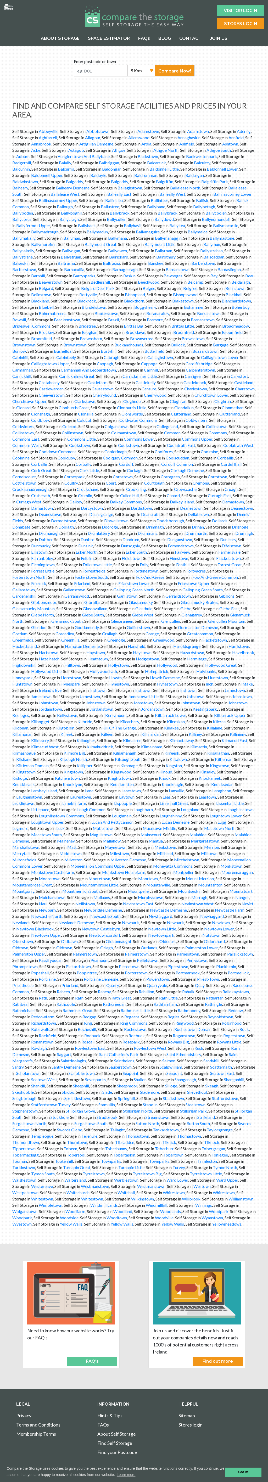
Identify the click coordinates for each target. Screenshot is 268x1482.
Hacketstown (214, 639)
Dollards (219, 520)
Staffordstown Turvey (50, 1104)
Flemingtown (43, 564)
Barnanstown (177, 269)
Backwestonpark (201, 156)
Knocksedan (222, 784)
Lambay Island (44, 790)
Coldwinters (197, 420)
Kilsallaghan (218, 752)
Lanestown (131, 790)
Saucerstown (120, 1066)
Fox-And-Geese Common (215, 577)
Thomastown (137, 1135)
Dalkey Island (182, 501)
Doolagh (66, 526)
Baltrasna (66, 263)
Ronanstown (42, 1041)
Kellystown (67, 715)
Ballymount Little (159, 244)
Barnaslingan (229, 269)
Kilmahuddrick (100, 746)
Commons (218, 432)
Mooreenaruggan (237, 872)
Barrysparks (84, 275)
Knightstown (119, 778)
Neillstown (85, 903)
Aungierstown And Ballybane (84, 156)
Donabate (21, 526)
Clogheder (132, 401)
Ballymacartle (225, 225)
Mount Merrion (200, 878)
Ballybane (156, 206)
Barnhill (38, 275)
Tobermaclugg (25, 1154)
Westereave (42, 1186)
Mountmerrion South (81, 891)
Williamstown (240, 1198)
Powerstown (157, 978)
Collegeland (167, 426)
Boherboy (240, 307)
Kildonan (20, 727)
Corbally (83, 464)
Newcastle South (105, 916)
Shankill (38, 1085)
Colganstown (117, 426)
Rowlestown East (90, 1048)
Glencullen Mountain (226, 621)
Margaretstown (205, 840)
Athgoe (118, 150)
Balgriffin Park (214, 181)
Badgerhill (21, 162)
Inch (209, 683)
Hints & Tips (109, 1415)
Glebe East (229, 608)
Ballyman (71, 237)
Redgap (89, 1016)
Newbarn (47, 909)
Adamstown (148, 131)
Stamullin (106, 1104)
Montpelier (183, 872)
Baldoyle (98, 175)
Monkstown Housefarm (123, 872)
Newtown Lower (219, 928)
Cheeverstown (52, 394)
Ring (88, 1022)
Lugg (221, 821)
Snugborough (24, 1098)
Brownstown (193, 338)
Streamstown (157, 1117)
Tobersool (76, 1154)
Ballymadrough (45, 231)
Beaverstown (51, 281)
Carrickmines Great (76, 376)
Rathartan (215, 997)
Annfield (236, 137)
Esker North (87, 551)
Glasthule (143, 608)
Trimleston (207, 1161)
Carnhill (151, 369)
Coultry (71, 482)
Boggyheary (145, 307)
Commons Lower (139, 438)
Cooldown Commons (57, 451)
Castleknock (194, 382)
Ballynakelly (23, 250)
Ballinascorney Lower (232, 194)
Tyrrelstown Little (206, 1173)
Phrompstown (25, 966)
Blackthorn (134, 300)
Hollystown (118, 665)
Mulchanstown (52, 897)
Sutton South (198, 1123)
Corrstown (217, 476)
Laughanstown (29, 796)
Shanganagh (185, 1079)
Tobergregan (213, 1148)
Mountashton (210, 884)
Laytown (127, 796)
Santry (18, 1066)
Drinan (198, 526)
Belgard (46, 288)
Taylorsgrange (220, 1129)
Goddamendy (87, 627)
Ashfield (186, 143)
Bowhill (19, 319)
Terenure (89, 1135)
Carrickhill (21, 376)
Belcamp (195, 281)
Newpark (130, 922)
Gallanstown (23, 589)
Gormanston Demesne (198, 627)
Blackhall (234, 294)
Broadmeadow (235, 325)
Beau (249, 275)
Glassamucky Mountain (33, 608)
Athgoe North (165, 150)
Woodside (69, 1217)
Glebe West (142, 614)
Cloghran (178, 401)
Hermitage (197, 658)
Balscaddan (213, 256)
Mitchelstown (186, 859)
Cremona (201, 482)
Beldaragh (240, 281)
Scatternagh (221, 1066)
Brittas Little (182, 325)
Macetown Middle (159, 828)
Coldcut (84, 420)
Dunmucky (40, 545)
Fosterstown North (29, 577)
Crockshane (87, 489)
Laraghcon (221, 790)
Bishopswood (185, 294)
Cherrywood (155, 394)
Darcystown (92, 508)
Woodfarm (75, 1211)
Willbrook (191, 1198)
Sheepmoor (127, 1085)
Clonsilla (85, 413)
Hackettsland (24, 646)
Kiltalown (178, 759)
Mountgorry (23, 891)
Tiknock (211, 1142)
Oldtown (20, 947)
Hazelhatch (49, 658)
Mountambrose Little (99, 884)
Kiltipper (84, 765)
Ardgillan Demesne (96, 143)
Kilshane (23, 759)
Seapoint (130, 1073)
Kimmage (129, 765)
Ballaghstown (130, 187)
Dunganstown (179, 539)
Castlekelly (145, 382)
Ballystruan (71, 256)
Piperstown (178, 966)
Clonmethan (232, 407)
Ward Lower (177, 1179)
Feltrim (87, 558)
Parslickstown (240, 953)
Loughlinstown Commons (61, 815)
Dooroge (110, 526)
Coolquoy (66, 457)
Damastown (233, 501)
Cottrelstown (24, 482)
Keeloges (20, 715)
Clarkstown (84, 401)
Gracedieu (64, 633)
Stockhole (60, 1117)
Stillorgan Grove (80, 1110)
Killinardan (151, 734)
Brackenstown (67, 319)
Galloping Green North (133, 589)
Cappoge (149, 363)
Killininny (238, 734)
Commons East (25, 438)
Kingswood (121, 771)
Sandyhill (211, 1060)
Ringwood (184, 1022)
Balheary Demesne (73, 187)
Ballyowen (117, 250)
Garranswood (76, 595)
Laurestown (80, 796)
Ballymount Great (100, 244)
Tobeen (70, 1148)
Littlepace (40, 809)
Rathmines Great (78, 1010)
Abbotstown (97, 131)
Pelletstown (147, 960)
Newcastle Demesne (168, 909)
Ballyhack (87, 225)
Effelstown (231, 545)
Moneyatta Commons (172, 865)
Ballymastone (222, 237)
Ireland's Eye (50, 690)
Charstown (245, 388)
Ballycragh (69, 219)
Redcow (235, 1010)
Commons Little (81, 438)
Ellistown (39, 551)
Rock (244, 1029)
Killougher (86, 740)
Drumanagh (49, 533)
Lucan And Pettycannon (112, 821)
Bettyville (88, 294)
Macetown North (220, 828)
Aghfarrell (48, 137)
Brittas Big (133, 325)
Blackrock (86, 300)
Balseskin (21, 263)
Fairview (182, 551)
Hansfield (136, 646)
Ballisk (202, 200)
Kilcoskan (176, 721)
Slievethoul (197, 1092)
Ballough (65, 206)
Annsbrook (41, 143)
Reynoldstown (220, 1016)
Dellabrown (198, 514)
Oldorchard (214, 941)
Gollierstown (138, 627)
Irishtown (98, 690)
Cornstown (123, 476)
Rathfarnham (165, 1004)
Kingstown (219, 765)
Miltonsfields (24, 859)
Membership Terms (36, 1434)
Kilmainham (151, 746)
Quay (199, 985)
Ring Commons (133, 1022)
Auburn (23, 156)
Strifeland (206, 1117)
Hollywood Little (46, 671)
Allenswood (138, 137)
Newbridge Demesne (103, 909)
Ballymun (211, 244)
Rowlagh (39, 1048)
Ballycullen (116, 219)
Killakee (171, 727)
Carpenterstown (200, 369)
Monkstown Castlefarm (52, 872)
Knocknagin (172, 784)
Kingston (174, 765)
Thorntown (77, 1142)
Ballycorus (21, 219)
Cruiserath (40, 495)
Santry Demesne (66, 1066)
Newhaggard (160, 916)
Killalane (214, 727)
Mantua (156, 840)
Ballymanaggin (168, 237)
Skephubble (23, 1092)
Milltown (209, 853)
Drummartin (196, 533)
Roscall (87, 1041)
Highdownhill (24, 665)
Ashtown (230, 143)
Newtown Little (162, 928)
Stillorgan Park (193, 1110)
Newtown (221, 922)
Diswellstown (116, 520)
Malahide (197, 834)
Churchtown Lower (211, 394)
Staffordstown (225, 1098)
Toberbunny (116, 1148)
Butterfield (154, 351)
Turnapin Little (131, 1167)
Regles (174, 1016)
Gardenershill (24, 595)
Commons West (26, 445)
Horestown (71, 677)
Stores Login (240, 23)
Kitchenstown (67, 778)
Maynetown (115, 847)
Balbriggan (109, 162)
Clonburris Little (131, 407)
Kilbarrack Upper (229, 715)
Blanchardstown (236, 300)
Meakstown (165, 847)
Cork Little (89, 470)
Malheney (66, 840)
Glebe (185, 608)
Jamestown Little (143, 696)
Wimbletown (50, 1205)
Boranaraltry (157, 313)
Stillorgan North (137, 1110)
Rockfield (47, 1035)
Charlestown (195, 388)
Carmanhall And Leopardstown (88, 369)
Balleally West (172, 194)
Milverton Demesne (128, 859)
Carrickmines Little (139, 376)
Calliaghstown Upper (50, 363)
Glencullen (170, 621)
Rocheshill (87, 1029)
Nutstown (211, 935)
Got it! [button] (243, 1472)
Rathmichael (23, 1010)
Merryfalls (21, 853)
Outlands (149, 947)
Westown (202, 1186)
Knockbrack (23, 784)
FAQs (144, 38)
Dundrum (130, 539)
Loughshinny (171, 815)
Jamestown (235, 690)
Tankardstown (166, 1129)
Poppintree (87, 972)
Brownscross (142, 338)
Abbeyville (48, 131)
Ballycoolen (216, 212)
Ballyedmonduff (216, 219)
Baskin (129, 275)
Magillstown (101, 834)
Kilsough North (73, 759)
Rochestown (135, 1029)
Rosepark (131, 1041)
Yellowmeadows (226, 1223)
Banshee (155, 263)
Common (172, 432)
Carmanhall (22, 369)
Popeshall (40, 972)
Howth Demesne (165, 677)
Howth (115, 677)
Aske (35, 150)
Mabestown (104, 828)
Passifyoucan (51, 960)
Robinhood (232, 1022)
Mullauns (101, 897)
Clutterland (181, 413)
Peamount (100, 960)
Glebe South (93, 614)
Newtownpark (161, 935)
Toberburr (164, 1148)
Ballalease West (65, 194)
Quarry (112, 985)
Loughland (190, 809)
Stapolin (150, 1104)
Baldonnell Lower (222, 168)
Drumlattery (99, 533)
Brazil (113, 319)
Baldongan (111, 168)
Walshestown (24, 1179)
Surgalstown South (91, 1123)
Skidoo (68, 1092)
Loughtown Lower (226, 815)
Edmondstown (181, 545)
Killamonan (22, 734)
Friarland (82, 583)
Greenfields (22, 639)
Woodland (122, 1211)
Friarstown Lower (134, 583)
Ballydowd (164, 219)
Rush (198, 1048)
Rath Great (121, 997)
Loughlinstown (240, 809)
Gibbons (226, 595)
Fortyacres (196, 570)
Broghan (89, 332)
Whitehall (126, 1192)
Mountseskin (190, 891)
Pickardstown (78, 966)
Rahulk (188, 991)
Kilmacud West (45, 746)
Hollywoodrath (103, 671)
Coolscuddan (177, 457)
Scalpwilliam (171, 1066)
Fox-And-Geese (150, 577)
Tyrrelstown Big (147, 1173)
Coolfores (164, 451)
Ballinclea (114, 200)
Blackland (40, 300)
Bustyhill (108, 351)
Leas (167, 796)
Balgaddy (74, 181)
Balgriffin (164, 181)
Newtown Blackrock (35, 928)
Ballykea (177, 225)
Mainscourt (151, 834)
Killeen (107, 734)
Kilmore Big (74, 752)
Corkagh (135, 470)
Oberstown (22, 941)
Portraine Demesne (101, 978)
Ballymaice (198, 231)
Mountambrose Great (32, 884)
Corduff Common (177, 464)
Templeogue (42, 1135)
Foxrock (38, 583)
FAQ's (92, 1361)
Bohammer (194, 307)
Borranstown (209, 313)
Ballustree (110, 206)
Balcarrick (156, 162)
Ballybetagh (204, 206)
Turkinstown (23, 1167)
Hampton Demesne (82, 646)
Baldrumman (145, 175)
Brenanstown (203, 319)
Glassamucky (141, 602)
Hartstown (48, 652)
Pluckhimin (226, 966)
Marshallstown (25, 847)
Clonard (23, 407)
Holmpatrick (156, 671)
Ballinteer (159, 200)
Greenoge (116, 639)
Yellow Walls (71, 1223)
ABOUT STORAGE (60, 38)
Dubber (46, 539)
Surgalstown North (29, 1123)
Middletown (70, 853)
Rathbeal (20, 1004)
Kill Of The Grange (119, 727)
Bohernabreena (52, 313)
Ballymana (117, 237)
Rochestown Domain (192, 1029)
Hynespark (70, 683)
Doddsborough (170, 520)
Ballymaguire (148, 231)
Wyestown (22, 1223)
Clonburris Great (74, 407)
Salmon (168, 1060)
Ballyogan (71, 250)
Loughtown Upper (47, 821)
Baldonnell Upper (46, 175)
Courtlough (154, 482)
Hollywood (167, 665)
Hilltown (72, 665)
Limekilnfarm (74, 803)
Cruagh (231, 489)
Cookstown (79, 445)
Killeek (66, 734)
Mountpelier (139, 891)
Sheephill (81, 1085)
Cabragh (111, 357)
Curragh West (28, 501)
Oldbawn (69, 941)
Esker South (136, 551)
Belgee (149, 288)
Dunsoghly (130, 545)
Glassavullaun (95, 608)
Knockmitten (122, 784)
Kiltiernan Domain (32, 765)
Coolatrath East (181, 445)
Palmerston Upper (28, 953)
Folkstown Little (97, 564)
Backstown (148, 156)
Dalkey (75, 501)
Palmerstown (85, 953)
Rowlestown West (150, 1048)
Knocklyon (72, 784)
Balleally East (119, 194)
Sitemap (186, 1415)
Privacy (23, 1415)
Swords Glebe (69, 1129)
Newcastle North (46, 916)
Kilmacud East (234, 740)
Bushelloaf (63, 351)
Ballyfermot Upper (33, 225)
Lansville (176, 790)
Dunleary (228, 539)
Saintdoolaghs (73, 1060)
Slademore (149, 1092)
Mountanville (158, 884)
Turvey (178, 1167)
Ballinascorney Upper (58, 200)
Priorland (70, 985)
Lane (89, 790)
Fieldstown (132, 558)
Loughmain (122, 815)
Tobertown (173, 1154)
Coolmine (209, 451)
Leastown (207, 796)
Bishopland (135, 294)
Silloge (171, 1085)
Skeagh (211, 1085)
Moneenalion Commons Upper (97, 865)
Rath (43, 997)
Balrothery (165, 256)
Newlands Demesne (76, 922)
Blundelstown (94, 307)
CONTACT (190, 38)
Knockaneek (210, 778)
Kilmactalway (181, 740)
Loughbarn (143, 809)
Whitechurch (78, 1192)
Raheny (104, 991)
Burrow (19, 351)
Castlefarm (97, 382)
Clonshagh (40, 413)
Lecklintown (23, 803)
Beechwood (148, 281)
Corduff (126, 464)
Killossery (40, 740)
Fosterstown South (91, 577)
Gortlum (19, 633)
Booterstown (106, 313)
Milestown (119, 853)
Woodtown (117, 1217)
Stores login (190, 1425)
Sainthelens (124, 1060)
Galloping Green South (202, 589)
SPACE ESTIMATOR (109, 38)
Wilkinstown (142, 1198)
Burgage (220, 344)
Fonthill (182, 564)
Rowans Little (229, 1041)
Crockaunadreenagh (30, 489)
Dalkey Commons (126, 501)
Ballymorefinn (44, 244)
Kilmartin (198, 746)
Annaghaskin (188, 137)
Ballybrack (120, 212)
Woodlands (170, 1211)
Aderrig (244, 131)
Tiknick (169, 1142)
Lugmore (20, 828)
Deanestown (191, 508)
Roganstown (184, 1035)
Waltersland (75, 1179)
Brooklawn (135, 332)
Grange (152, 633)
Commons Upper (197, 438)
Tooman (19, 1161)
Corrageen (170, 476)
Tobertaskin (124, 1154)
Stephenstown (25, 1110)
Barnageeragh (125, 269)
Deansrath (150, 514)
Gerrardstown (178, 595)
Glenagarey (191, 614)
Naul (43, 903)
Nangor (242, 897)
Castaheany (49, 382)
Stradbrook (107, 1117)
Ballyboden (22, 212)
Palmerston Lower (201, 947)
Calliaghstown (160, 357)
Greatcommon (200, 633)
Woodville (164, 1217)
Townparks (111, 1161)
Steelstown (195, 1104)
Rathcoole (66, 1004)
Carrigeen (194, 376)
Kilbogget (40, 721)
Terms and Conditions (38, 1425)
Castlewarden (51, 388)
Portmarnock (188, 972)
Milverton (73, 859)
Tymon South (43, 1173)
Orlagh (106, 947)
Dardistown (141, 508)
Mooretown (49, 878)
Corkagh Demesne (187, 470)
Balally (65, 162)
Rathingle (213, 1004)
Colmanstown (123, 432)
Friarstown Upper (193, 583)
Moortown (148, 878)
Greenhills (70, 639)
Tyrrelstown (94, 1173)
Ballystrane (22, 256)
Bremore (155, 319)
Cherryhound (104, 394)
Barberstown (203, 263)
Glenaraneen (122, 621)
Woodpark (218, 1211)
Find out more (218, 1361)
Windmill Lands (104, 1205)
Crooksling (136, 489)
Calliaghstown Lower (219, 357)
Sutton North (147, 1123)
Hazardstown (192, 652)
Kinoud (165, 771)
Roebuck (92, 1035)
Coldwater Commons (138, 420)
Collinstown (216, 426)
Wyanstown (212, 1217)
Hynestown (118, 683)
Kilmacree (132, 740)
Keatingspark (205, 708)
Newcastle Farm (229, 909)
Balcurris (66, 168)
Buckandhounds (128, 344)
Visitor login (240, 10)
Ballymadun (97, 231)
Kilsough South (128, 759)
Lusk (60, 828)
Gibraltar (92, 602)
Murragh (199, 897)
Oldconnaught (118, 941)
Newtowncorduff (104, 935)
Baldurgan (194, 175)
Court (111, 482)
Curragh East (219, 495)
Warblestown (126, 1179)
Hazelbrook (243, 652)
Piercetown (129, 966)
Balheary (20, 187)
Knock (165, 778)
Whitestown (174, 1192)
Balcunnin (21, 168)
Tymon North (225, 1167)
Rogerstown (234, 1035)
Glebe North (42, 614)
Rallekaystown (235, 991)
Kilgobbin (65, 727)
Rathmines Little (135, 1010)
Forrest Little (42, 570)
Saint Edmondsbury (183, 1054)
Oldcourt (167, 941)
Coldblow (40, 420)
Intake (247, 683)
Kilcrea (219, 721)
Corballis (225, 457)
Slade (107, 1092)
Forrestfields (93, 570)
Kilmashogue (24, 752)
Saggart (64, 1054)
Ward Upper (227, 1179)
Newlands (21, 922)
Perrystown (196, 960)
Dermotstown (63, 520)
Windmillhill (156, 1205)
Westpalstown (25, 1192)
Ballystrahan (211, 250)
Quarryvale (157, 985)
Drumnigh (244, 533)
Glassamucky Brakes (199, 602)
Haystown (95, 652)
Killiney (195, 734)
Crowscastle (185, 489)
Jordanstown (50, 708)
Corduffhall (231, 464)
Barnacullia (74, 269)
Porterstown (136, 972)
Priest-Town (208, 978)
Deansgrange (101, 514)
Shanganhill (234, 1079)
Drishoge (240, 526)
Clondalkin (184, 407)
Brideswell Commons (31, 325)
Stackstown (173, 1098)
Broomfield (183, 332)
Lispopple (123, 803)
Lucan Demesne (175, 821)
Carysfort (239, 376)
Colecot (69, 426)
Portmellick (238, 972)
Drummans (147, 533)
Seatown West (44, 1079)
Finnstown (179, 558)
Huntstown (218, 677)
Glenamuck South (67, 621)
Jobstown (195, 696)
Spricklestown (77, 1098)
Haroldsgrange (186, 646)
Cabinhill (20, 357)
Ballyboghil (71, 212)
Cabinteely (66, 357)
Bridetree (87, 325)
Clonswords (132, 413)
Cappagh (105, 363)
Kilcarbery (129, 721)
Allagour (92, 137)
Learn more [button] (126, 1475)
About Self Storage (116, 1434)
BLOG (164, 38)
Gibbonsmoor (43, 602)
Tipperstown (24, 1148)
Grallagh (110, 633)
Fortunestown (145, 570)
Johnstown (242, 696)
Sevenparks (95, 1079)
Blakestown (183, 300)
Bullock (178, 344)
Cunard (173, 495)
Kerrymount (116, 715)
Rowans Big (178, 1041)
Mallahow (112, 840)
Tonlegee (219, 1154)
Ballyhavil (132, 225)
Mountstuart (241, 891)
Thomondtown (25, 1142)
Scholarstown (28, 1073)
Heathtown (97, 658)
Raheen (63, 991)
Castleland (243, 382)
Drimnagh (155, 526)
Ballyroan (163, 250)
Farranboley (42, 558)
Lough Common (91, 809)
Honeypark (22, 677)
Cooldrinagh (115, 451)
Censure (149, 388)
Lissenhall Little (230, 803)
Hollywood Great (221, 665)
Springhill (126, 1098)
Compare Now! (174, 71)
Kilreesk (171, 752)
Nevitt (247, 903)
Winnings (203, 1205)
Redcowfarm (42, 1016)
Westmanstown (95, 1186)
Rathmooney (189, 1010)
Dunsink (85, 545)
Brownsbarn (91, 338)
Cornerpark (74, 476)
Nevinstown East (138, 903)
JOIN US (218, 38)
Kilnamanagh (124, 752)
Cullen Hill (129, 495)
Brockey (46, 332)
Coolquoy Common (120, 457)
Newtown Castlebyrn (101, 928)
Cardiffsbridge (199, 363)
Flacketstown (228, 558)
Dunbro (87, 539)
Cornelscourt (24, 476)
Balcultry (202, 162)
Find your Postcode (117, 1452)
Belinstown (235, 288)
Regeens (131, 1016)
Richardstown (43, 1022)
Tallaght (117, 1129)
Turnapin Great (76, 1167)
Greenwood (163, 639)
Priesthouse (23, 985)
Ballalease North (185, 187)
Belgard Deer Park (98, 288)
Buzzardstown (205, 351)
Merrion (211, 847)
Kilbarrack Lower (170, 715)
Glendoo (39, 627)
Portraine (47, 978)
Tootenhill (64, 1161)
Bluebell (46, 307)
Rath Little (168, 997)
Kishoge (19, 778)
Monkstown (231, 865)
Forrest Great (229, 564)
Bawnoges (173, 275)
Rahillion (146, 991)
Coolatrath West (238, 445)
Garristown (127, 595)
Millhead (165, 853)
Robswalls (40, 1029)
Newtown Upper (46, 935)
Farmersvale (229, 551)
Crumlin (85, 495)
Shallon (140, 1079)
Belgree (190, 288)
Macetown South (46, 834)
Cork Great (41, 470)
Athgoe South (218, 150)
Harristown (238, 646)
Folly (144, 564)
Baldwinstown (25, 181)
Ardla (146, 143)
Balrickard (118, 256)
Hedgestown (147, 658)
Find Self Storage (114, 1443)
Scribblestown (82, 1073)
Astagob (76, 150)
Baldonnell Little (164, 168)
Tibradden (124, 1142)
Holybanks (206, 671)
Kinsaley (207, 771)
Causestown (103, 388)
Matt (72, 847)
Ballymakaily (23, 237)
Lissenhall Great (174, 803)
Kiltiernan (223, 759)
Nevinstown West (197, 903)
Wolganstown (24, 1211)
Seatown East (222, 1073)
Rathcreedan (114, 1004)
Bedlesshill (100, 281)
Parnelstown (188, 953)
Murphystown (150, 897)
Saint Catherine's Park (118, 1054)
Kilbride (84, 721)
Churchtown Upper (29, 401)
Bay (213, 275)
